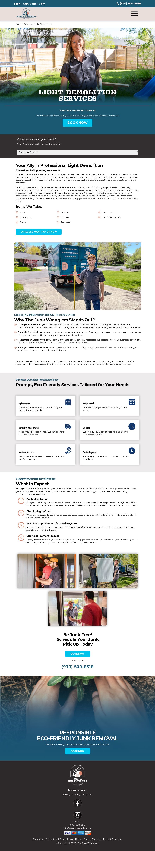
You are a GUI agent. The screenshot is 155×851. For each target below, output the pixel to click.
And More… (66, 222)
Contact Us (51, 833)
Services (28, 24)
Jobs (62, 833)
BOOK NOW (77, 123)
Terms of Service (92, 833)
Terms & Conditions (112, 833)
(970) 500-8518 (77, 819)
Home (19, 24)
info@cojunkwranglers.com (77, 822)
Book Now (77, 648)
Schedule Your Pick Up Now (39, 231)
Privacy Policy (74, 833)
